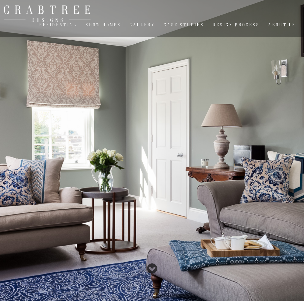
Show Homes (103, 24)
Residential (58, 24)
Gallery (142, 24)
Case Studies (184, 24)
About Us (282, 24)
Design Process (236, 24)
